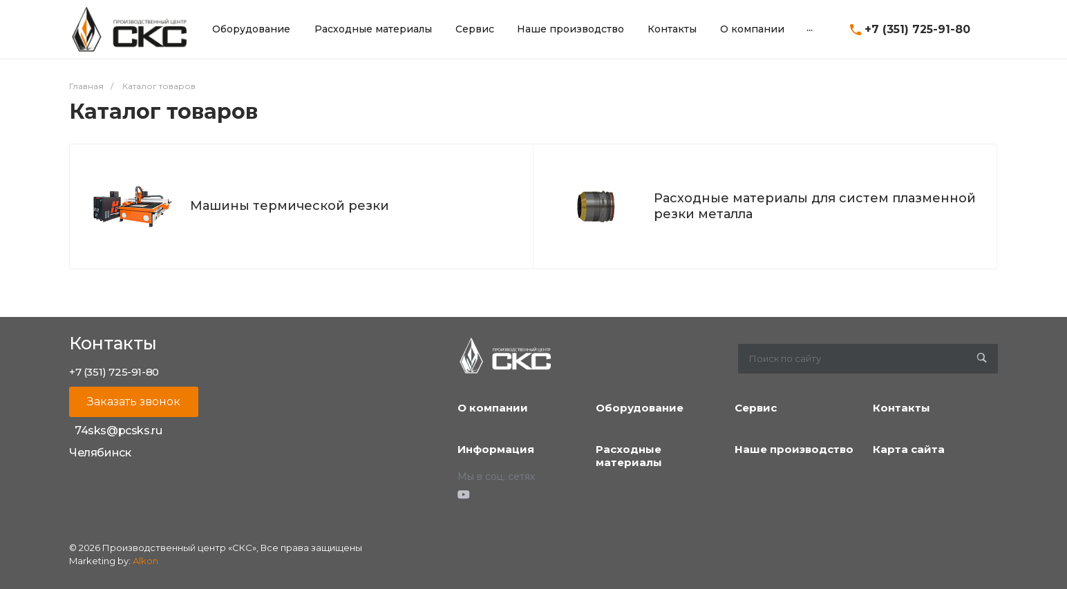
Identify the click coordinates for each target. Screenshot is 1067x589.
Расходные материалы (629, 456)
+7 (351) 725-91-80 (917, 29)
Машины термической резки (289, 205)
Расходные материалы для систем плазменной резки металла (815, 206)
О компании (492, 407)
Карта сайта (909, 449)
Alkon (145, 560)
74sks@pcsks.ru (118, 430)
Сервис (756, 407)
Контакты (901, 407)
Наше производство (794, 449)
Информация (495, 449)
